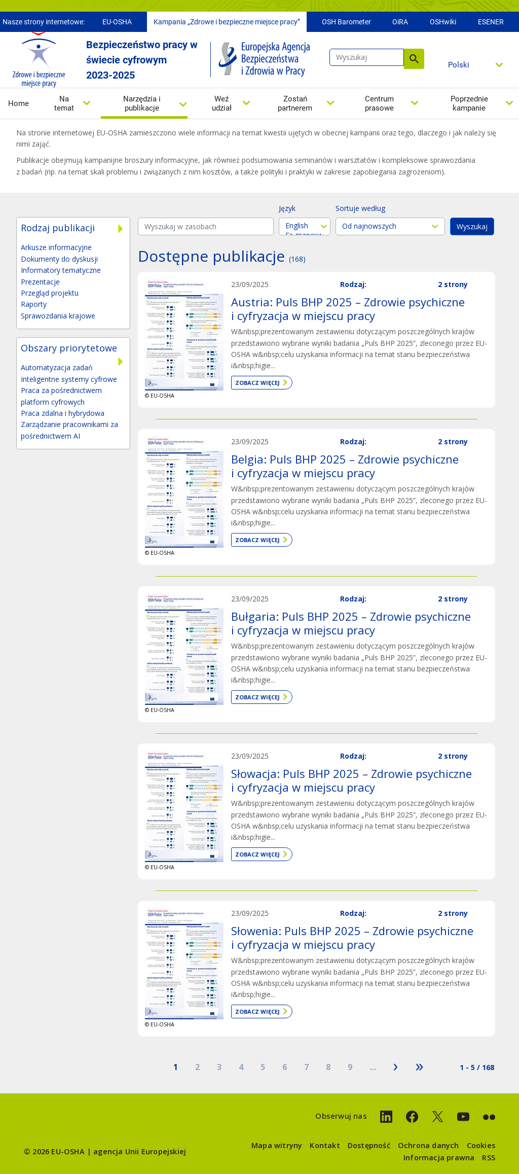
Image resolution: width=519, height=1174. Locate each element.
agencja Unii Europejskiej (139, 1151)
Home (18, 106)
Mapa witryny (276, 1145)
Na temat (64, 106)
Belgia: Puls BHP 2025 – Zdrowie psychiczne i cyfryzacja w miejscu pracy (345, 465)
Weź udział (222, 106)
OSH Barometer (346, 24)
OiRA (400, 24)
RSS (488, 1157)
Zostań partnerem (295, 106)
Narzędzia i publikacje (142, 106)
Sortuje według (360, 208)
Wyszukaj (414, 61)
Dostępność (369, 1145)
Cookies (481, 1145)
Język (287, 208)
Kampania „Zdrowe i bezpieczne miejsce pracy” (227, 24)
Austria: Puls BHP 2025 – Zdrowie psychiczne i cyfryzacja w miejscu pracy (348, 308)
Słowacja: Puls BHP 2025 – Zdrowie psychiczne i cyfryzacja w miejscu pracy (351, 780)
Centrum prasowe (379, 106)
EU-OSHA (117, 24)
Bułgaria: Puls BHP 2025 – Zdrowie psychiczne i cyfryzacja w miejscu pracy (351, 623)
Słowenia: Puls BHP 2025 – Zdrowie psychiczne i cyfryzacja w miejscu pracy (352, 937)
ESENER (491, 24)
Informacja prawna (438, 1157)
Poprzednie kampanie (469, 106)
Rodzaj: (353, 284)
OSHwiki (443, 24)
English (304, 225)
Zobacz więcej (257, 382)
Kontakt (325, 1145)
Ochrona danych (428, 1145)
